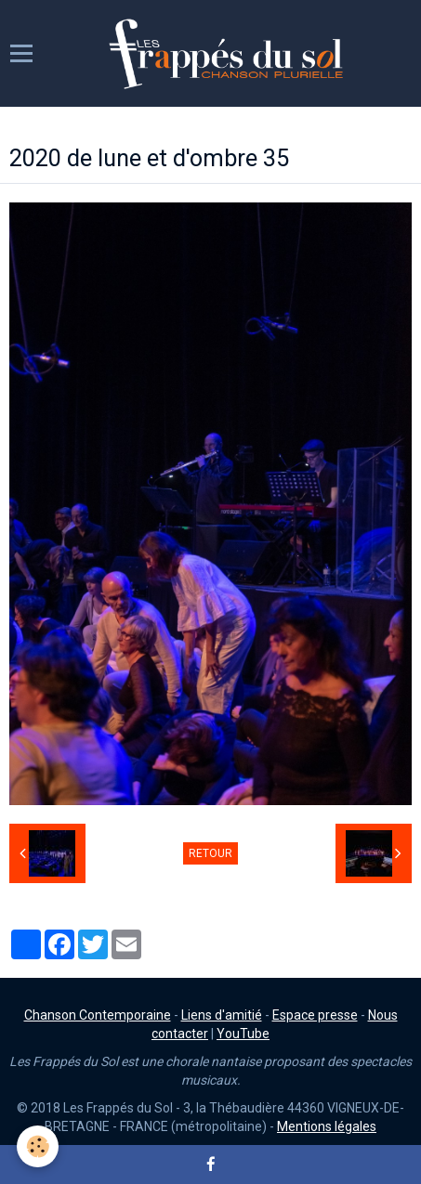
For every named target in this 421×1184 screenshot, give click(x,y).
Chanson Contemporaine (97, 1015)
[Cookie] (38, 1146)
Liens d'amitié (221, 1015)
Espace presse (315, 1015)
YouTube (243, 1033)
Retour (210, 853)
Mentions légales (326, 1126)
